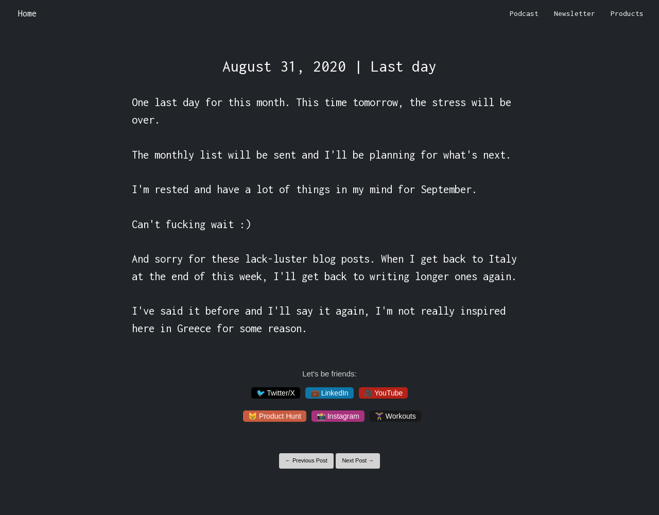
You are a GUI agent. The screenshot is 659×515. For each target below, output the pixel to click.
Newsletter (574, 13)
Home (27, 13)
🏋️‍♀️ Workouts (395, 416)
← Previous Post (306, 460)
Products (627, 13)
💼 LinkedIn (329, 393)
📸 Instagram (338, 416)
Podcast (524, 13)
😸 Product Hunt (274, 416)
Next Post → (358, 460)
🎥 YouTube (383, 393)
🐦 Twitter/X (275, 393)
